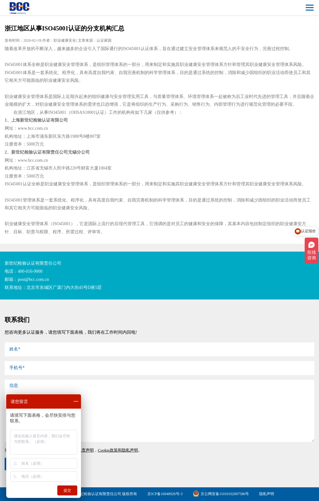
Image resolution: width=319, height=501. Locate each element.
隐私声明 (266, 494)
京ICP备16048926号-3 (165, 494)
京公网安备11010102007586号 (221, 494)
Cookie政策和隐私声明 (118, 450)
